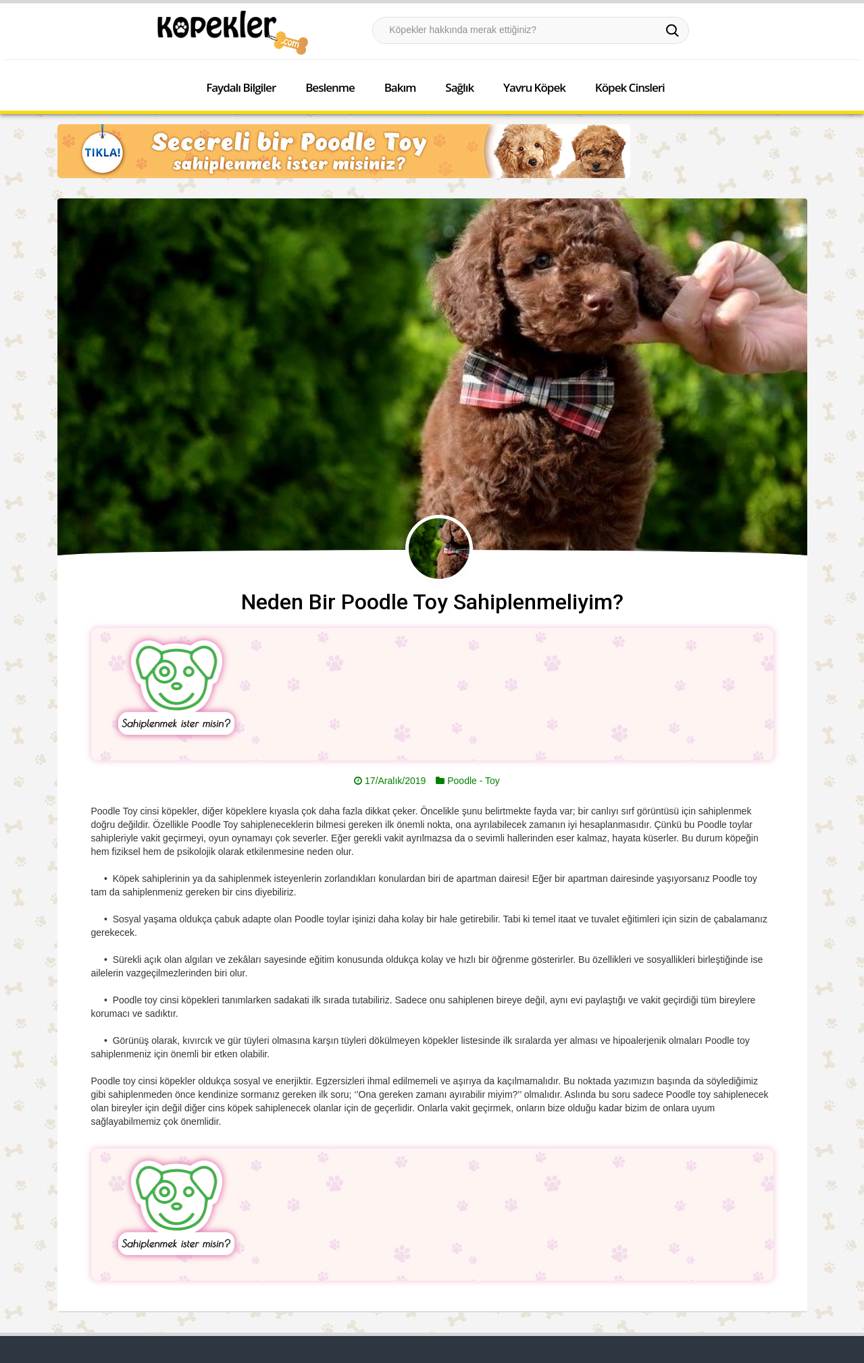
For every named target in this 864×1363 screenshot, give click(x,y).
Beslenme (330, 87)
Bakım (400, 87)
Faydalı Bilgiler (241, 87)
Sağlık (459, 87)
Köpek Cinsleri (630, 87)
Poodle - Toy (473, 780)
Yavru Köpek (534, 87)
